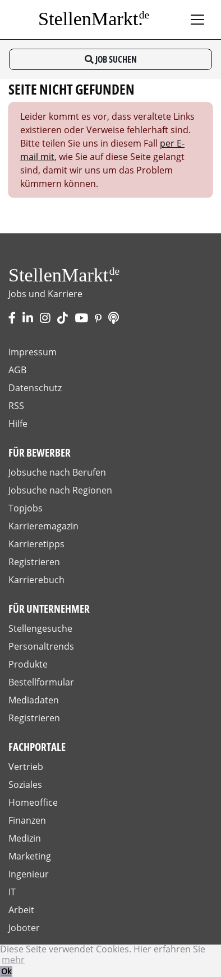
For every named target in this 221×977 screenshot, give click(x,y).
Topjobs (25, 508)
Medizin (24, 838)
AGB (17, 370)
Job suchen (111, 59)
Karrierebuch (36, 580)
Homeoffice (33, 802)
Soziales (25, 784)
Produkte (28, 664)
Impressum (32, 352)
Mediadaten (33, 700)
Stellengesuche (40, 628)
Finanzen (27, 820)
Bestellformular (41, 682)
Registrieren (34, 562)
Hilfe (17, 423)
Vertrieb (25, 766)
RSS (16, 406)
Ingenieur (28, 874)
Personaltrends (41, 646)
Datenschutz (35, 388)
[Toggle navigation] (197, 19)
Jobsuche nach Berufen (57, 472)
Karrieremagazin (43, 526)
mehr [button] (13, 959)
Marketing (29, 856)
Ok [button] (6, 971)
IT (12, 892)
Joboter (24, 928)
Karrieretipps (36, 544)
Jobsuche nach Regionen (60, 490)
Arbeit (21, 910)
